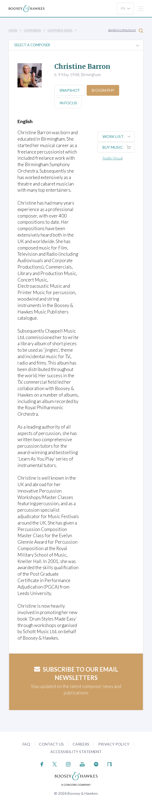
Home (13, 30)
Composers (32, 30)
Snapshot (69, 90)
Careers (81, 744)
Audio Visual (112, 158)
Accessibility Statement (76, 751)
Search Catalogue (125, 30)
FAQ (26, 744)
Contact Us (51, 744)
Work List (118, 136)
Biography (103, 90)
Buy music (118, 147)
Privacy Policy (113, 744)
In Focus (68, 103)
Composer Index (60, 30)
